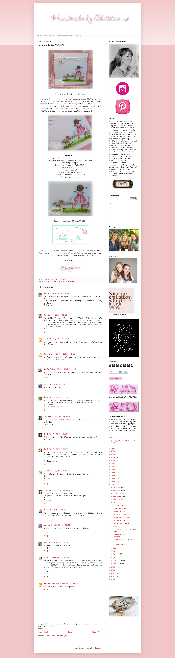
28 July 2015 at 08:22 (58, 449)
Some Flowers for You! (122, 523)
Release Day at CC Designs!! (120, 535)
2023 (113, 460)
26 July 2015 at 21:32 (58, 434)
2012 (113, 573)
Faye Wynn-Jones (50, 583)
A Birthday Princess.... (123, 517)
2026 (113, 451)
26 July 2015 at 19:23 (58, 397)
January (116, 563)
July (115, 502)
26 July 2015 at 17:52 (58, 384)
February (117, 560)
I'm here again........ (122, 544)
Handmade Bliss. (72, 101)
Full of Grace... (120, 505)
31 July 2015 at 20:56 (58, 542)
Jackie (46, 293)
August (116, 499)
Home (39, 35)
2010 (113, 579)
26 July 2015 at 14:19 (66, 369)
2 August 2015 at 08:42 (68, 583)
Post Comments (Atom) (60, 636)
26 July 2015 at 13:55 (65, 354)
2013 (113, 570)
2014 (113, 567)
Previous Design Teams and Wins (69, 35)
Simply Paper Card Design (54, 407)
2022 (113, 463)
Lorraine (47, 417)
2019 (113, 472)
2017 (113, 478)
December (117, 487)
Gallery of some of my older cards (123, 442)
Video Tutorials (49, 35)
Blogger (98, 648)
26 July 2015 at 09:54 (59, 339)
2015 (113, 485)
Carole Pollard (50, 369)
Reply (46, 308)
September (117, 496)
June (115, 548)
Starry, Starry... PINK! (123, 511)
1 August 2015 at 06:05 (59, 557)
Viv (45, 510)
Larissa (47, 525)
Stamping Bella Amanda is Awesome (74, 158)
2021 (113, 466)
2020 (113, 469)
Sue (45, 315)
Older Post (96, 632)
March (115, 557)
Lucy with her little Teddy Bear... (124, 530)
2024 (113, 457)
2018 (113, 475)
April (115, 554)
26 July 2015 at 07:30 (59, 293)
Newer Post (43, 632)
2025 (113, 454)
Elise (46, 557)
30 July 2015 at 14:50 (61, 490)
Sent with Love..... (121, 520)
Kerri (46, 384)
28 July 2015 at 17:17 (60, 471)
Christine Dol (49, 354)
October (116, 493)
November (117, 490)
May (115, 551)
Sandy (46, 542)
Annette (47, 471)
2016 (113, 481)
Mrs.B (46, 434)
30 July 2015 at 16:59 (56, 510)
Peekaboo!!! (118, 526)
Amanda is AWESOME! (121, 508)
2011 (113, 576)
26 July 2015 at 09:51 (57, 315)
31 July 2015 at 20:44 (60, 525)
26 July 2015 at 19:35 (61, 417)
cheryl (46, 339)
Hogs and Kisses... (121, 514)
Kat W (46, 449)
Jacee (46, 397)
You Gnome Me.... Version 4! (123, 540)
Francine (47, 490)
